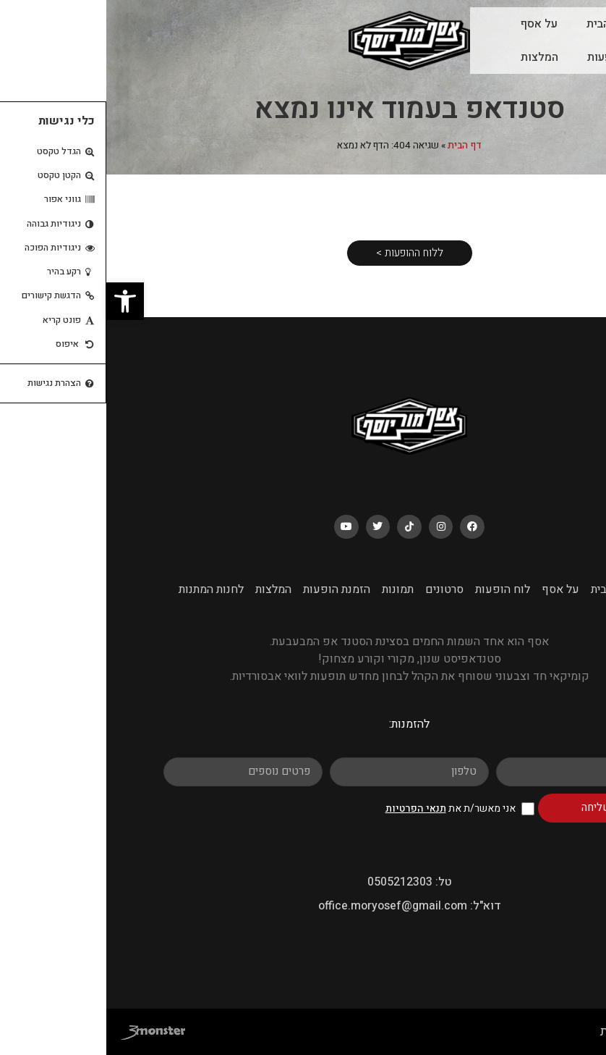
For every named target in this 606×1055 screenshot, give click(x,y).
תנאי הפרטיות (309, 808)
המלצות (433, 57)
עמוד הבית (505, 24)
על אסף (432, 24)
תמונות (291, 589)
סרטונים (338, 589)
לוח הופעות (507, 57)
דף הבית (358, 145)
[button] (19, 301)
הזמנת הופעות (230, 589)
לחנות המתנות (104, 589)
